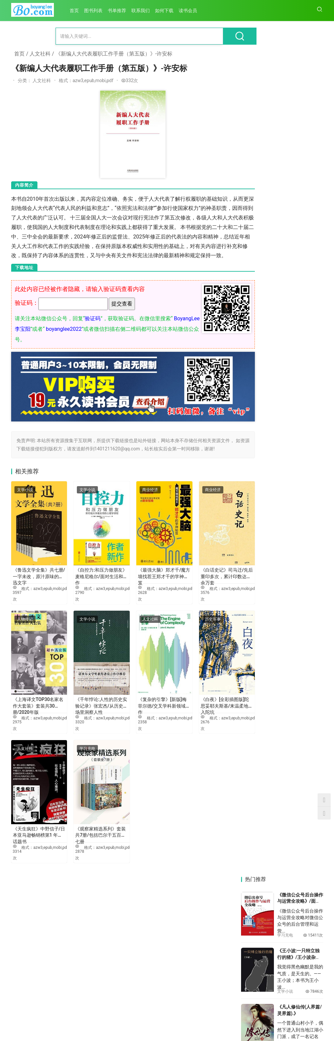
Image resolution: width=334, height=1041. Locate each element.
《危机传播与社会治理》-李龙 (302, 917)
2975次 (17, 716)
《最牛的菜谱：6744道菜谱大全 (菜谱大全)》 (298, 481)
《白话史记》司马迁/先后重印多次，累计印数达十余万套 (206, 576)
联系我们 (143, 10)
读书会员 (190, 10)
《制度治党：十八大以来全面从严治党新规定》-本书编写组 (260, 776)
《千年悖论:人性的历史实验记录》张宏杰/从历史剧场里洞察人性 (92, 697)
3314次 (17, 836)
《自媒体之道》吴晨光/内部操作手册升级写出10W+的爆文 (298, 531)
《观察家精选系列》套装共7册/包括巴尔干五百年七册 (92, 817)
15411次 (313, 122)
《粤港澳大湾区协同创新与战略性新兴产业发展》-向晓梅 (303, 705)
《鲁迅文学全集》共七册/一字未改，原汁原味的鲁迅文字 (36, 576)
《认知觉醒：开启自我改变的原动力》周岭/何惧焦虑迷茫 (300, 369)
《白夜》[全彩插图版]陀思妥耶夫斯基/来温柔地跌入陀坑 (205, 697)
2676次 (187, 716)
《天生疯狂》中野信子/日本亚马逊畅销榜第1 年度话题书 (34, 817)
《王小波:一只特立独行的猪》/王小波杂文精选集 (298, 144)
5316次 (314, 621)
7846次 (314, 178)
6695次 (314, 347)
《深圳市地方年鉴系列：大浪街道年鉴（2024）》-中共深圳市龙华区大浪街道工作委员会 (259, 846)
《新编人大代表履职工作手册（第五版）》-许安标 (114, 54)
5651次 (314, 565)
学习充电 (81, 741)
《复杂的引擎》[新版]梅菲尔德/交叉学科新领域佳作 (148, 697)
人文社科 (40, 54)
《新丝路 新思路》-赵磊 (298, 987)
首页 (76, 10)
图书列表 (95, 10)
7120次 (314, 290)
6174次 (314, 459)
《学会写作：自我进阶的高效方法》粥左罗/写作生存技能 (300, 587)
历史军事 (195, 621)
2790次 (73, 595)
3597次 (17, 595)
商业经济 (138, 500)
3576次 (187, 595)
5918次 (314, 509)
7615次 (314, 234)
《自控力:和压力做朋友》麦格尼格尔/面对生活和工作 (90, 576)
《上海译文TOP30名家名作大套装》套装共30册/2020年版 (36, 697)
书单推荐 (119, 10)
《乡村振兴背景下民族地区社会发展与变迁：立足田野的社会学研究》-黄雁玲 (260, 917)
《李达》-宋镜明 (301, 843)
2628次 (130, 595)
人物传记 (25, 621)
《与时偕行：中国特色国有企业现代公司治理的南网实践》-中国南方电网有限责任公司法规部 (303, 776)
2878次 (73, 836)
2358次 (130, 716)
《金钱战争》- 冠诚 (297, 250)
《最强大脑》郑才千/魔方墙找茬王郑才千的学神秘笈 (149, 576)
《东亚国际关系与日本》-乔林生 (259, 987)
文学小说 (25, 500)
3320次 (73, 716)
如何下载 (166, 10)
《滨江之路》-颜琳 (260, 702)
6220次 (314, 403)
